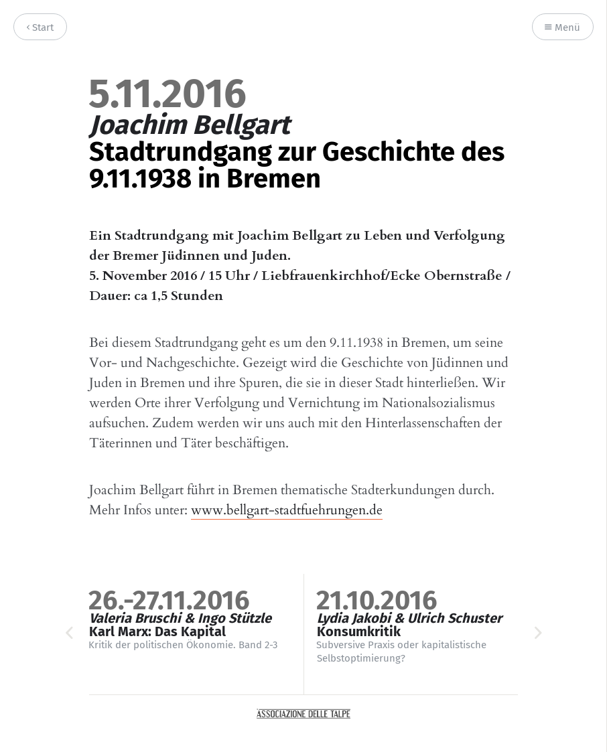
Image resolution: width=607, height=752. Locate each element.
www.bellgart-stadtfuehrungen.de (287, 510)
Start (40, 27)
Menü (562, 27)
